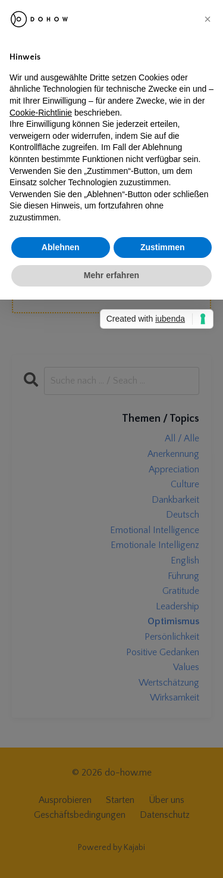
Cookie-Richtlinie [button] (41, 112)
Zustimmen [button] (162, 247)
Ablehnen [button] (61, 247)
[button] (207, 19)
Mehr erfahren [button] (111, 275)
